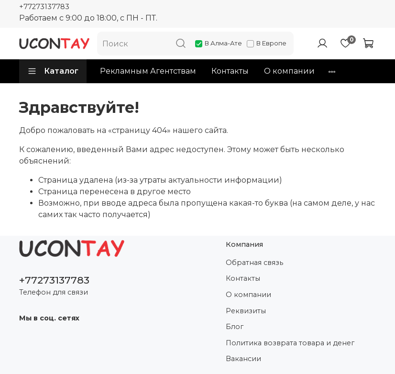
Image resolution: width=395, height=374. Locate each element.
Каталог (52, 71)
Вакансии (243, 358)
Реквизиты (246, 311)
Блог (234, 326)
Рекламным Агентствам (148, 71)
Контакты (230, 71)
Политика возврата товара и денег (290, 343)
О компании (289, 71)
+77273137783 (44, 6)
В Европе (266, 43)
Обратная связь (254, 262)
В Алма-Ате (218, 43)
